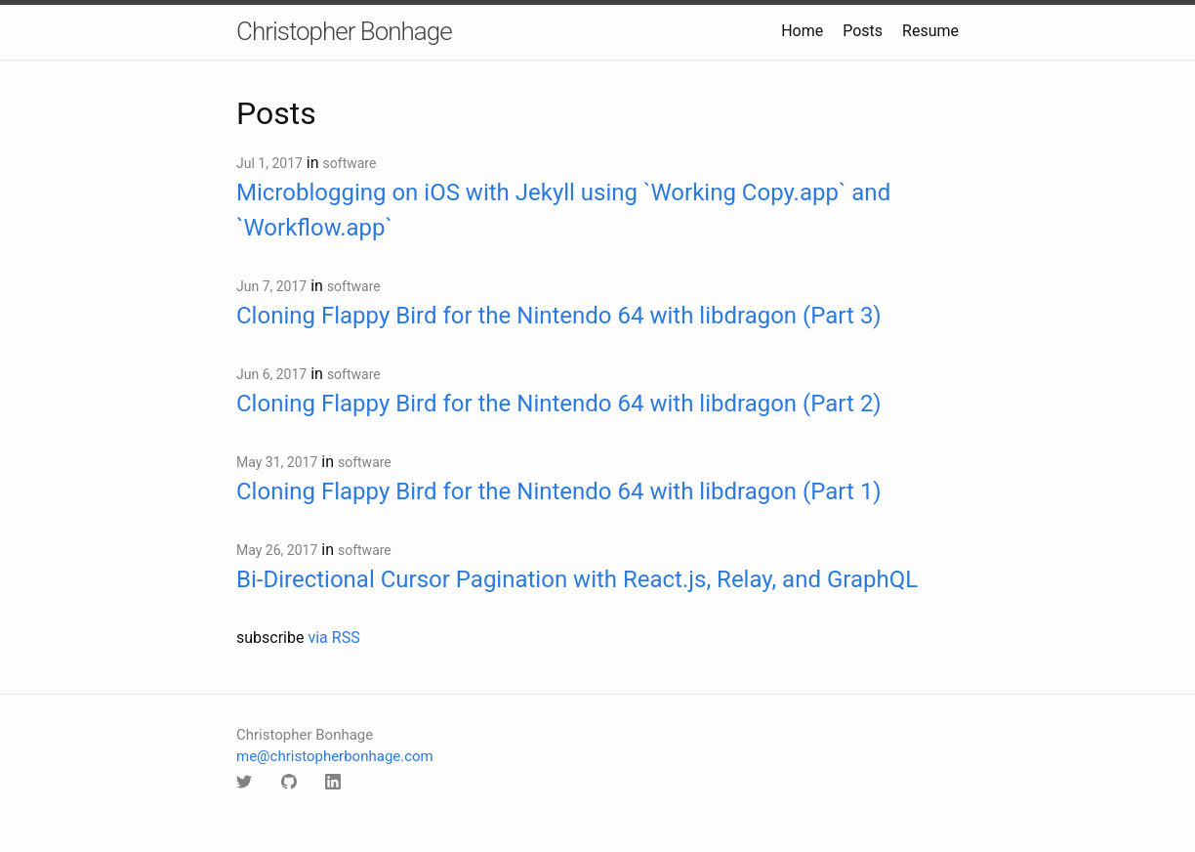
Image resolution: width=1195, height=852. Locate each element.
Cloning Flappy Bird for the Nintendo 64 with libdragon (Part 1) (559, 491)
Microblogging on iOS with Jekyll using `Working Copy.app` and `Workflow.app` (563, 210)
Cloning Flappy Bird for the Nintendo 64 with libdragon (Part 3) (559, 315)
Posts (863, 30)
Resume (930, 30)
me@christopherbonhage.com (334, 756)
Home (802, 30)
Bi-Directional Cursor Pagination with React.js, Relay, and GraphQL (577, 579)
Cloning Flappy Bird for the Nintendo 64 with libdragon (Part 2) (559, 403)
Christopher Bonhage (344, 31)
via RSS (333, 637)
